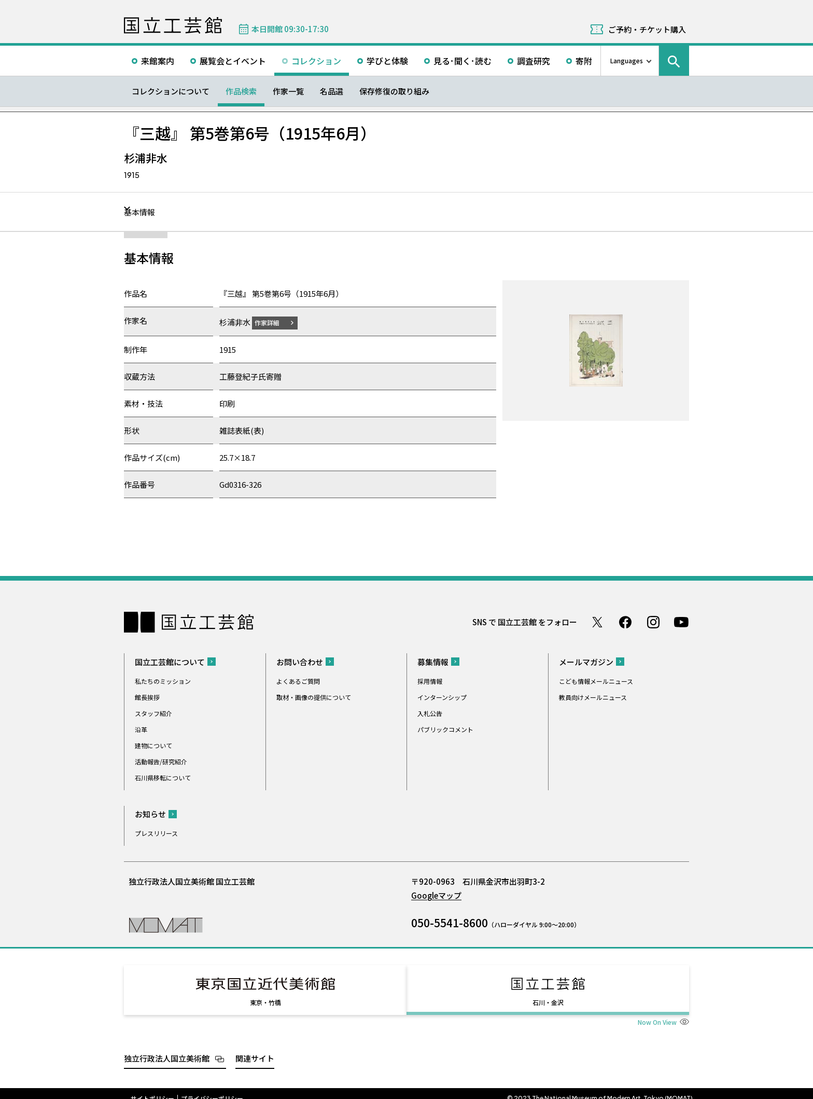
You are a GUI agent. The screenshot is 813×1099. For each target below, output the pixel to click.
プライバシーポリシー (212, 1088)
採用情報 (429, 680)
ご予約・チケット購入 (647, 29)
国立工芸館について (170, 661)
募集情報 (432, 661)
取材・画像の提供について (313, 696)
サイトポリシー (152, 1088)
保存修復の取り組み (394, 91)
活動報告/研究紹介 (161, 761)
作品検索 (241, 91)
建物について (153, 744)
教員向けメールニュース (593, 696)
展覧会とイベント (233, 60)
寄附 (584, 60)
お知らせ (150, 813)
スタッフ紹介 (153, 712)
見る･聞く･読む (462, 60)
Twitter (597, 621)
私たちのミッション (163, 680)
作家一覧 (288, 91)
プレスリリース (156, 832)
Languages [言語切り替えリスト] (626, 60)
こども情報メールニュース (596, 680)
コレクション (316, 60)
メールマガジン (586, 661)
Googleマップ (436, 894)
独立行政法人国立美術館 (166, 1048)
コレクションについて (170, 91)
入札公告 (429, 712)
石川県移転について (163, 777)
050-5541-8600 (449, 922)
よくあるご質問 (298, 680)
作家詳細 (273, 322)
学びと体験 (387, 60)
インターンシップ (442, 696)
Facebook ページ (625, 621)
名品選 (331, 91)
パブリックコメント (445, 728)
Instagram (653, 621)
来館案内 (157, 60)
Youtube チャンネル (681, 621)
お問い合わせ (299, 661)
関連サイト (254, 1048)
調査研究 (533, 60)
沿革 (141, 728)
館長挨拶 (147, 696)
